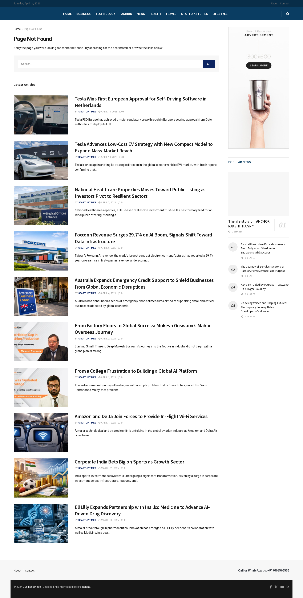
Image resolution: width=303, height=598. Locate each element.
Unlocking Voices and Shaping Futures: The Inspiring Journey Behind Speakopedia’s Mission (264, 307)
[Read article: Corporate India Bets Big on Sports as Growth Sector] (41, 478)
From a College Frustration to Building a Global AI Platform (136, 371)
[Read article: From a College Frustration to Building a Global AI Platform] (41, 387)
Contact (284, 3)
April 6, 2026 (107, 248)
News (141, 14)
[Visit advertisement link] (258, 88)
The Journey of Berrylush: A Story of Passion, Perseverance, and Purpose (263, 269)
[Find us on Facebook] (271, 587)
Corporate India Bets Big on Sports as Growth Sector (129, 461)
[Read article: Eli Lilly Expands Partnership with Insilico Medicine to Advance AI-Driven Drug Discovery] (41, 523)
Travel (170, 14)
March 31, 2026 (108, 468)
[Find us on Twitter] (276, 587)
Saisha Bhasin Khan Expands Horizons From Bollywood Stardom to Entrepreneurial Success (263, 248)
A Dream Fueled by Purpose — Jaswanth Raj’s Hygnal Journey (265, 287)
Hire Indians (83, 586)
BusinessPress (32, 586)
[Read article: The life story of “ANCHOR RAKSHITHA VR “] (258, 194)
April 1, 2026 (107, 377)
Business (83, 14)
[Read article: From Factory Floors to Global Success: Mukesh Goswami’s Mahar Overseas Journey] (41, 341)
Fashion (126, 14)
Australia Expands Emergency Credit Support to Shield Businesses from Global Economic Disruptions (144, 283)
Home (67, 14)
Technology (105, 14)
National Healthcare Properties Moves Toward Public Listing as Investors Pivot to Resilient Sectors (140, 192)
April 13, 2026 (107, 111)
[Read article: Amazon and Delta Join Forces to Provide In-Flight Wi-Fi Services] (41, 432)
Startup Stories (194, 14)
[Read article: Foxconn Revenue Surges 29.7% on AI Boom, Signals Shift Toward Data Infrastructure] (41, 251)
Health (155, 14)
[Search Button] (287, 13)
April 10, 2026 (107, 157)
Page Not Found (33, 29)
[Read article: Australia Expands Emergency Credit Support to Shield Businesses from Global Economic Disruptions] (41, 296)
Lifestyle (220, 14)
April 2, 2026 (107, 338)
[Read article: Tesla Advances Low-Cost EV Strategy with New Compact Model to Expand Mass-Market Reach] (41, 160)
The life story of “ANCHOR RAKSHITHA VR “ (249, 223)
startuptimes (87, 111)
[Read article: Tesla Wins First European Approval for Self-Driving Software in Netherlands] (41, 115)
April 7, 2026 (107, 202)
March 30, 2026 (108, 520)
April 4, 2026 (107, 293)
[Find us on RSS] (288, 587)
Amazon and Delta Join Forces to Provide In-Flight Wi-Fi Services (141, 416)
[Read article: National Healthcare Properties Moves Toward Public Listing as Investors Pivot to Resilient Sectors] (41, 205)
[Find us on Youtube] (282, 587)
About (274, 3)
